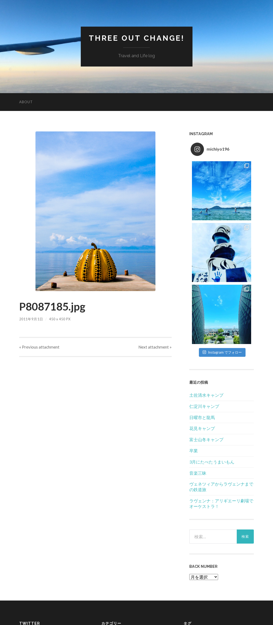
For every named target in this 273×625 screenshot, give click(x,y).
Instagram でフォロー (222, 352)
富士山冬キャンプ (206, 439)
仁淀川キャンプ (204, 406)
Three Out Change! (136, 38)
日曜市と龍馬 (202, 417)
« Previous (39, 347)
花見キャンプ (202, 428)
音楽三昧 (197, 472)
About (26, 102)
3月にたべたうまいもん (211, 461)
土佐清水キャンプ (206, 395)
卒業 (193, 450)
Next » (155, 347)
